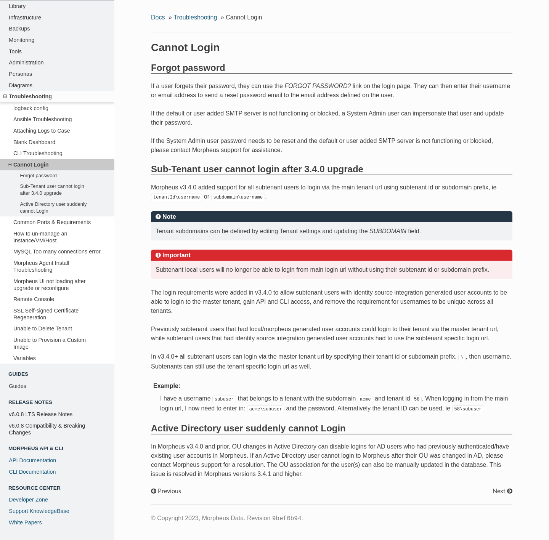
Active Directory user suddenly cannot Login (53, 207)
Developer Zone (28, 500)
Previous (166, 491)
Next (502, 491)
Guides (17, 386)
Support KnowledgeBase (39, 511)
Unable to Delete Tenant (42, 328)
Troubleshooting (27, 96)
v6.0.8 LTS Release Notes (40, 414)
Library (17, 6)
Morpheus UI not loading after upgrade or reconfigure (49, 284)
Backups (19, 29)
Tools (15, 51)
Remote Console (33, 299)
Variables (24, 358)
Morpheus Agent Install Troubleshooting (41, 266)
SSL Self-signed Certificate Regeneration (46, 314)
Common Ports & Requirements (52, 222)
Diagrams (20, 85)
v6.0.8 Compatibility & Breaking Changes (47, 429)
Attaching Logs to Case (41, 131)
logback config (30, 108)
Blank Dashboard (34, 142)
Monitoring (21, 40)
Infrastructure (25, 17)
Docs (158, 17)
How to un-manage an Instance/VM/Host (40, 237)
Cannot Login (28, 164)
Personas (20, 74)
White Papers (25, 522)
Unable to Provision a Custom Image (49, 343)
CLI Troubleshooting (38, 153)
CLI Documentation (32, 472)
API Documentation (32, 460)
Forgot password (38, 175)
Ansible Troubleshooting (42, 119)
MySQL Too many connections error (57, 251)
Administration (26, 62)
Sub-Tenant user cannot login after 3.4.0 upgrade (52, 189)
